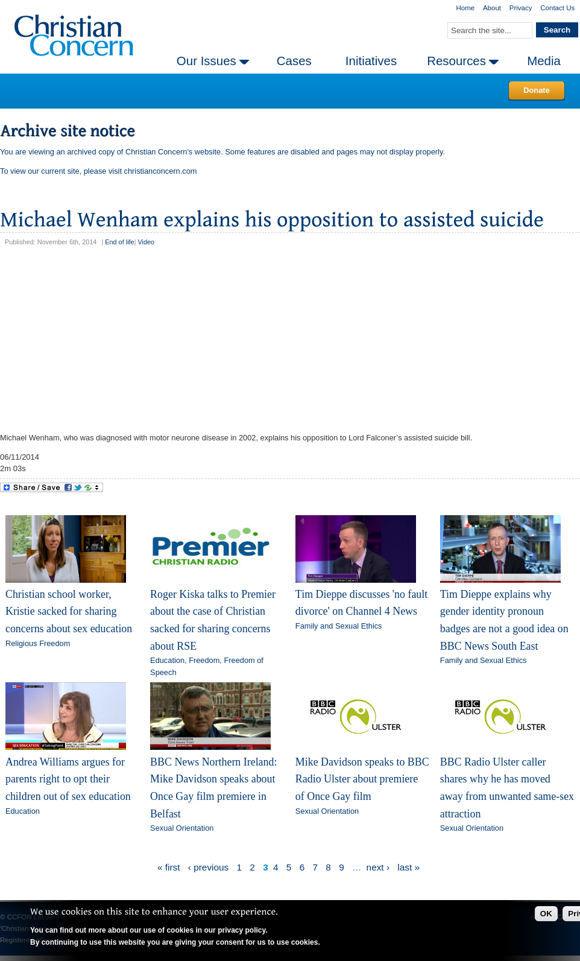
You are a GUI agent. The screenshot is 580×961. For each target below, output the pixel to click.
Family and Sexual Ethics (338, 625)
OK (546, 913)
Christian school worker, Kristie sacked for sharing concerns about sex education (68, 611)
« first (168, 867)
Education (167, 660)
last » (408, 867)
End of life (119, 242)
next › (378, 867)
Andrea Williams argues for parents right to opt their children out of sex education (68, 779)
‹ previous (208, 867)
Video (145, 242)
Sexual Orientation (181, 828)
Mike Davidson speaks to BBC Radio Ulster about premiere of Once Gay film (362, 779)
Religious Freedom (37, 643)
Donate (536, 90)
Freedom (204, 660)
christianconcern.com (160, 171)
